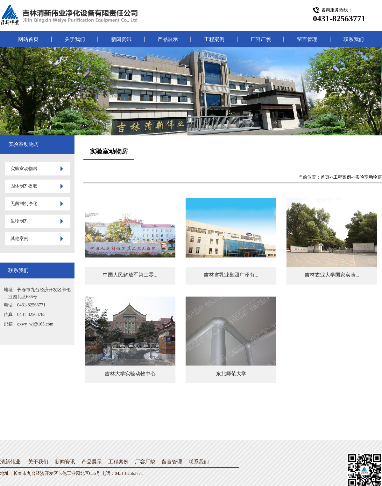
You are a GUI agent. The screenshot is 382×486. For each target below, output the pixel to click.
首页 (325, 177)
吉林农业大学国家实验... (332, 274)
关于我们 (75, 39)
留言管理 (307, 39)
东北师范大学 (231, 373)
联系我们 (353, 39)
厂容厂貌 (261, 39)
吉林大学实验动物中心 (130, 373)
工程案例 (214, 39)
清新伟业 (10, 461)
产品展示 (168, 39)
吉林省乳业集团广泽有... (231, 274)
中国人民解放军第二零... (130, 274)
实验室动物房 (368, 177)
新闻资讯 (121, 39)
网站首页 (28, 39)
